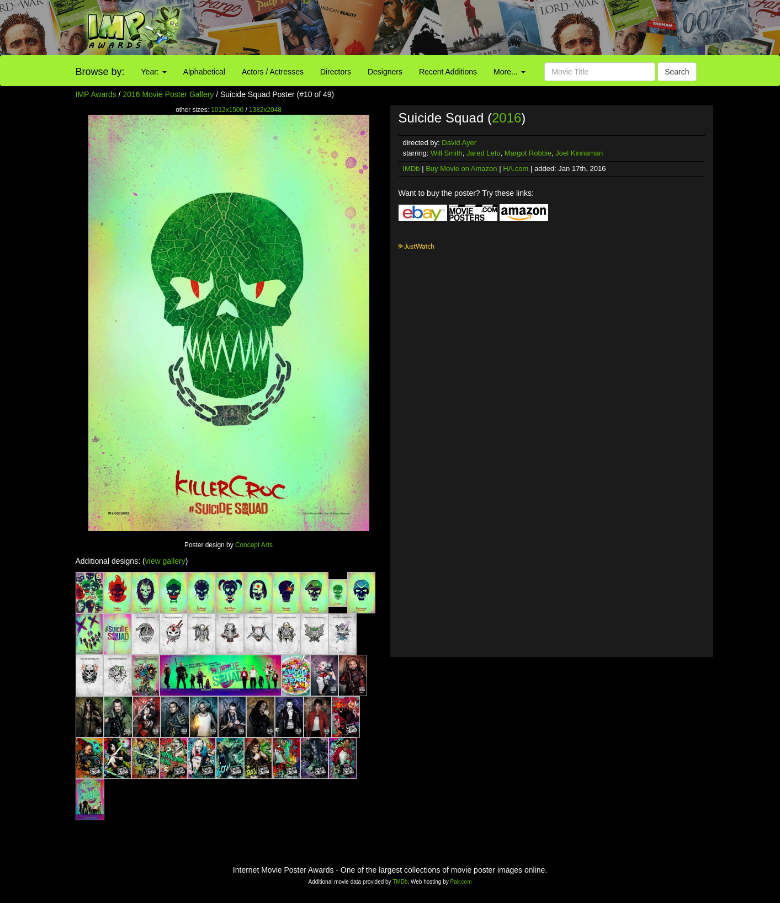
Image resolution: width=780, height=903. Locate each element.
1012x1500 (227, 110)
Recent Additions (448, 71)
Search (677, 71)
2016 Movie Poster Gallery (168, 94)
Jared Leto (483, 153)
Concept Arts (254, 545)
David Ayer (459, 142)
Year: (154, 71)
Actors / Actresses (273, 71)
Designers (385, 71)
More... (509, 71)
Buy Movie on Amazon (461, 168)
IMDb (411, 168)
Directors (335, 71)
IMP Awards (96, 94)
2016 (506, 117)
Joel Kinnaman (579, 153)
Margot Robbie (528, 153)
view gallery (165, 561)
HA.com (515, 168)
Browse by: (100, 71)
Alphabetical (204, 71)
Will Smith (447, 153)
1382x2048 (265, 110)
